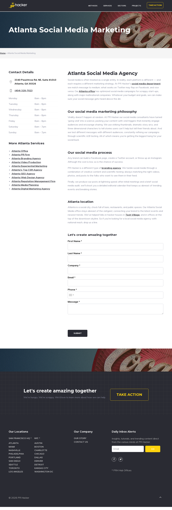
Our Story (80, 442)
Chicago (39, 457)
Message (74, 301)
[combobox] (71, 295)
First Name (75, 241)
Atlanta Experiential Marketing (29, 166)
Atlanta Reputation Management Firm (33, 181)
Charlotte (40, 453)
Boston (39, 450)
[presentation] (90, 322)
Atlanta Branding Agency (26, 158)
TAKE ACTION (155, 5)
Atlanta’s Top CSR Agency (27, 169)
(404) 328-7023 (24, 90)
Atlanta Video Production (26, 162)
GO (153, 452)
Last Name (75, 253)
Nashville (14, 453)
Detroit (39, 468)
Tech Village (132, 214)
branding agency (111, 167)
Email (71, 277)
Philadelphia (16, 457)
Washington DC (43, 475)
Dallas (38, 461)
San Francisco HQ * (20, 442)
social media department (146, 83)
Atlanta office (87, 91)
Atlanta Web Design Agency (28, 177)
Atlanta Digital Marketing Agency (31, 188)
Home (3, 53)
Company (74, 265)
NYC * (37, 442)
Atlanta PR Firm (21, 154)
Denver (38, 464)
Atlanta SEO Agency (23, 173)
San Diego (14, 464)
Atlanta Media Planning (25, 184)
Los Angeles (16, 475)
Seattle (13, 468)
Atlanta (14, 446)
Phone (72, 289)
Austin (38, 446)
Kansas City (41, 471)
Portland (15, 461)
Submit (78, 333)
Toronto (14, 471)
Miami (12, 450)
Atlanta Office (20, 150)
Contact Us (81, 445)
